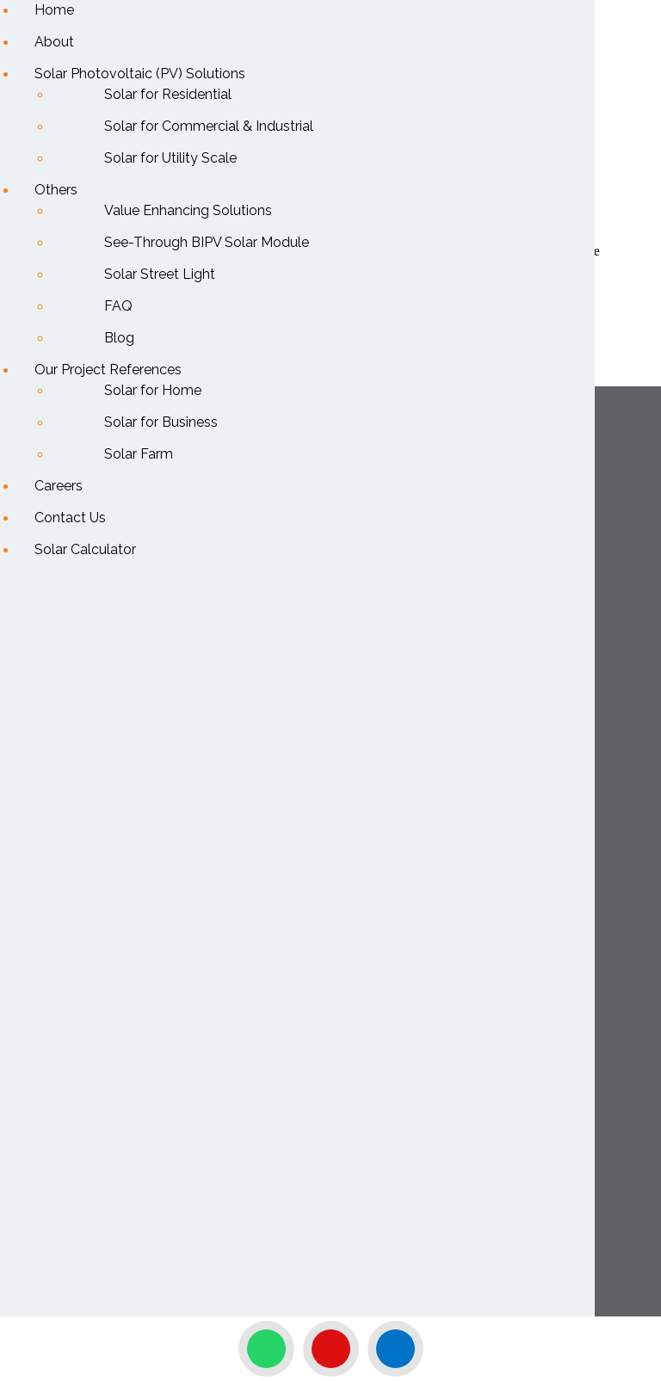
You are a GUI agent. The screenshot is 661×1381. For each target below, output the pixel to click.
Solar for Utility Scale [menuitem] (170, 158)
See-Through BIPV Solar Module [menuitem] (206, 242)
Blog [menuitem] (119, 338)
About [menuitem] (54, 42)
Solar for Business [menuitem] (161, 422)
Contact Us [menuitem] (70, 517)
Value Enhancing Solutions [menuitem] (188, 210)
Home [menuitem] (54, 10)
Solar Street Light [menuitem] (159, 274)
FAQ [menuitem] (118, 306)
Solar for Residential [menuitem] (168, 94)
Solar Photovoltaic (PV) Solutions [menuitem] (139, 73)
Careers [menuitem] (58, 486)
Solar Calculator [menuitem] (85, 549)
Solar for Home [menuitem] (152, 390)
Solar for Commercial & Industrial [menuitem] (208, 126)
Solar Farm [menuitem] (138, 454)
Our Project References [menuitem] (108, 369)
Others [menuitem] (55, 190)
